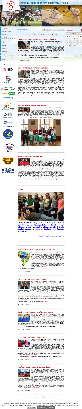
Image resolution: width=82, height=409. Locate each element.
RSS (45, 29)
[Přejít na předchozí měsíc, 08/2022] (67, 34)
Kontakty (4, 59)
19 (48, 34)
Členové (3, 40)
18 (45, 34)
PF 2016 (20, 189)
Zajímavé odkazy (5, 56)
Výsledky (4, 48)
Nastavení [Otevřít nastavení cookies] (51, 407)
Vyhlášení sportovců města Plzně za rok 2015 (32, 105)
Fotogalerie (4, 51)
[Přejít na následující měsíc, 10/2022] (81, 34)
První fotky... (44, 266)
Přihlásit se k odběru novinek (56, 29)
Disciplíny (4, 34)
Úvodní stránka (5, 28)
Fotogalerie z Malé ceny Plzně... (34, 387)
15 (38, 34)
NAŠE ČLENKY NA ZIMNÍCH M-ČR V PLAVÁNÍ (32, 279)
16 (41, 34)
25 (52, 34)
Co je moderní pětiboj (6, 31)
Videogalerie (4, 54)
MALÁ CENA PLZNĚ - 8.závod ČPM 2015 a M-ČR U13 (34, 367)
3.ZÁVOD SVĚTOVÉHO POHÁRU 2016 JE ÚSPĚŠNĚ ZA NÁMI (37, 39)
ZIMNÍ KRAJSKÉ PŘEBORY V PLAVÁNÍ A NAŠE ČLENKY (35, 312)
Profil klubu (4, 37)
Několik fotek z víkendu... (32, 354)
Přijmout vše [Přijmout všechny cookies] (31, 407)
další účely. (75, 403)
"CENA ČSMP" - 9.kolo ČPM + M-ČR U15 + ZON (32, 337)
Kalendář (4, 45)
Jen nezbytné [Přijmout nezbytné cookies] (41, 407)
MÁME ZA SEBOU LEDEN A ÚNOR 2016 (30, 156)
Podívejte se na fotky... (44, 301)
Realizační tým (5, 42)
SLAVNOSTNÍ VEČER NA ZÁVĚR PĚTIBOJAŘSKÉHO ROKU (36, 249)
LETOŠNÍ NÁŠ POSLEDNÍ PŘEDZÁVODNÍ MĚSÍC (33, 68)
